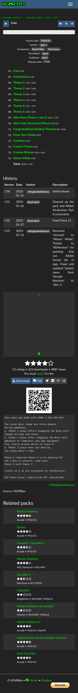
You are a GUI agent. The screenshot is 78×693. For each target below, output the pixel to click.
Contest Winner (23, 152)
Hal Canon (53, 49)
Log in (40, 373)
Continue (19, 140)
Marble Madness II (28, 622)
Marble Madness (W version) (35, 606)
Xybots (21, 527)
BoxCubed (33, 202)
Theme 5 (19, 105)
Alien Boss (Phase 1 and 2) (30, 117)
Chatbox (46, 680)
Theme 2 (19, 88)
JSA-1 (43, 45)
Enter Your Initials (24, 134)
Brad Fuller (38, 49)
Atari (45, 53)
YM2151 (46, 40)
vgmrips (14, 4)
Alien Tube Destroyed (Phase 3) (33, 123)
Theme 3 (19, 94)
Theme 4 (19, 100)
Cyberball (23, 590)
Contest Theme (23, 146)
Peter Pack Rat (26, 653)
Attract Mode (22, 158)
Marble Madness (27, 511)
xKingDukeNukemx (38, 191)
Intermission (21, 76)
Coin (16, 70)
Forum (32, 680)
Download (20, 380)
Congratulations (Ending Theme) (33, 129)
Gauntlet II (23, 574)
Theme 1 (19, 82)
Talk (37, 380)
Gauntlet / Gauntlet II (30, 543)
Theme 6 (19, 111)
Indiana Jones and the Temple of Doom (41, 637)
